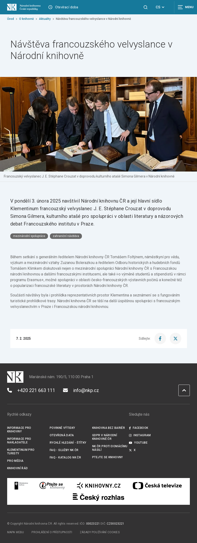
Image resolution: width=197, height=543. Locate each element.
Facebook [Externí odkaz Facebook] (138, 428)
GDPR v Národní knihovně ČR (104, 437)
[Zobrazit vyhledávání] (145, 7)
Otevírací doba (66, 7)
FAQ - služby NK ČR (64, 450)
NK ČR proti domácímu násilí (109, 448)
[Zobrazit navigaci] (185, 7)
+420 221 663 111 (31, 390)
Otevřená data (62, 435)
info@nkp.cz (81, 390)
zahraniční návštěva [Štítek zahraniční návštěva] (66, 236)
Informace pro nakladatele (19, 440)
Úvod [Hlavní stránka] (10, 19)
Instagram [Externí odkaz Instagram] (140, 435)
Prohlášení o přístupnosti (52, 532)
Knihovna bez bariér (108, 428)
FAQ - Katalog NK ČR (65, 457)
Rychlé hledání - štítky (68, 442)
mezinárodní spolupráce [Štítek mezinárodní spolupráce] (29, 236)
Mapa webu (15, 532)
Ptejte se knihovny (107, 457)
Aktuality (45, 19)
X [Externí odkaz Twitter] (132, 450)
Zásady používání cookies (100, 532)
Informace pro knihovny (19, 429)
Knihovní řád (17, 468)
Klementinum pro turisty (21, 451)
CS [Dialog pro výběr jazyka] (161, 7)
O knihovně (26, 19)
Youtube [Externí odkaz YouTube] (138, 442)
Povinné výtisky (62, 428)
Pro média (15, 460)
